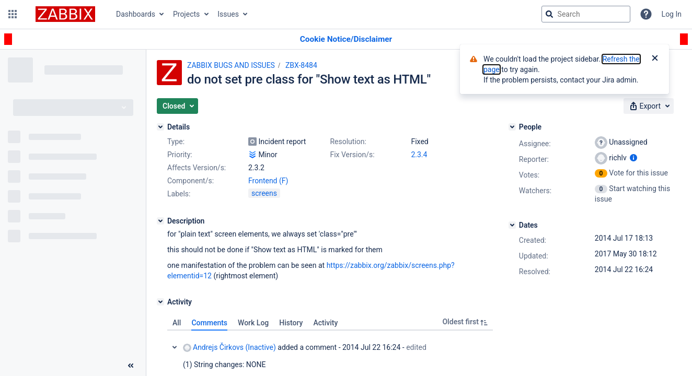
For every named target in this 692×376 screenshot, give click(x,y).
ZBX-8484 (301, 65)
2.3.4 (419, 154)
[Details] (160, 127)
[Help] (646, 14)
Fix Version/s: (352, 154)
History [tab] (291, 323)
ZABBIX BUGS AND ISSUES (231, 65)
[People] (512, 127)
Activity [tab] (325, 323)
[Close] (655, 59)
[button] (12, 14)
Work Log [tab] (253, 323)
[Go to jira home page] (65, 14)
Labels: (178, 194)
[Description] (160, 221)
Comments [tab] (209, 323)
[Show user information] (633, 158)
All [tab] (176, 323)
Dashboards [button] (135, 14)
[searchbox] (585, 14)
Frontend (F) (268, 181)
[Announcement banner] (346, 39)
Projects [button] (186, 14)
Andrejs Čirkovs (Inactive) (229, 347)
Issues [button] (228, 14)
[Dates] (512, 225)
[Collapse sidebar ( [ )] (131, 365)
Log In (672, 14)
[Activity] (160, 302)
